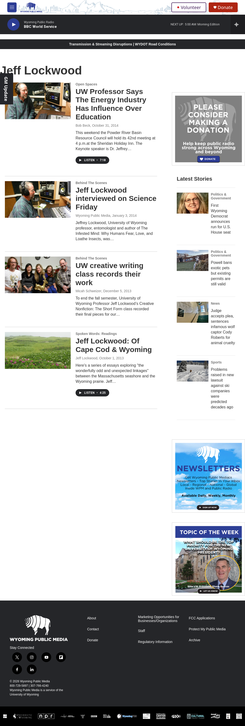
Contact (93, 629)
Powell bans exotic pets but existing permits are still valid (221, 273)
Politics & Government (221, 196)
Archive (194, 640)
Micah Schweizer (88, 291)
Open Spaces (86, 84)
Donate (225, 7)
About (91, 618)
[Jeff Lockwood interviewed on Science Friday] (38, 199)
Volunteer (189, 7)
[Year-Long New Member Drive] (208, 129)
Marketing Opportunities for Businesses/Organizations (158, 619)
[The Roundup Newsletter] (208, 476)
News (215, 303)
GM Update (6, 89)
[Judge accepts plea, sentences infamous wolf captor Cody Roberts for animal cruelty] (192, 312)
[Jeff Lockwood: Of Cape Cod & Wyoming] (38, 350)
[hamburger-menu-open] (12, 7)
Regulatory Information (155, 642)
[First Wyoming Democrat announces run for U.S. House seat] (192, 203)
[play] (13, 24)
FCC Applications (202, 618)
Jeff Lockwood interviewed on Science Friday (116, 198)
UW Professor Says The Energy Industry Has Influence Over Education (111, 104)
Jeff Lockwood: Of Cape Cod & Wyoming (114, 345)
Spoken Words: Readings (96, 334)
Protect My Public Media (207, 629)
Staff (141, 631)
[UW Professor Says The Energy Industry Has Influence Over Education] (38, 101)
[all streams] (238, 24)
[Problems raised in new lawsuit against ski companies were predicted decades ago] (192, 371)
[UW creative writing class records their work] (38, 275)
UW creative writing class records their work (109, 274)
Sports (216, 362)
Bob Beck (83, 125)
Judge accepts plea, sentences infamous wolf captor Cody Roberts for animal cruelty (223, 327)
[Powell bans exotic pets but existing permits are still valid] (192, 260)
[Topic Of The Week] (208, 559)
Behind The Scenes (91, 183)
